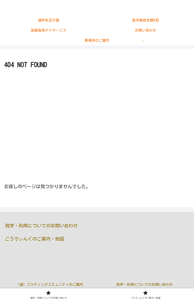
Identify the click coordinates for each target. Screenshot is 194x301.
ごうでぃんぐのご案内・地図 (34, 238)
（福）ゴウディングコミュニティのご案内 (49, 284)
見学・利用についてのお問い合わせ (41, 225)
